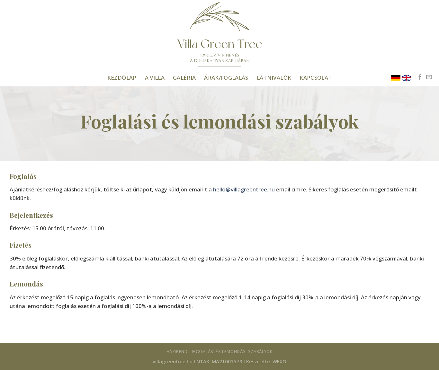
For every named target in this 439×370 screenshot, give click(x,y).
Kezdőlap (122, 77)
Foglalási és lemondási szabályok (232, 351)
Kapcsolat (316, 77)
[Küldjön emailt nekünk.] (429, 77)
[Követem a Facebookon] (420, 77)
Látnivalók (274, 77)
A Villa (155, 77)
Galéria (184, 77)
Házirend (177, 351)
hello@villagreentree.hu (244, 189)
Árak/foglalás (226, 77)
